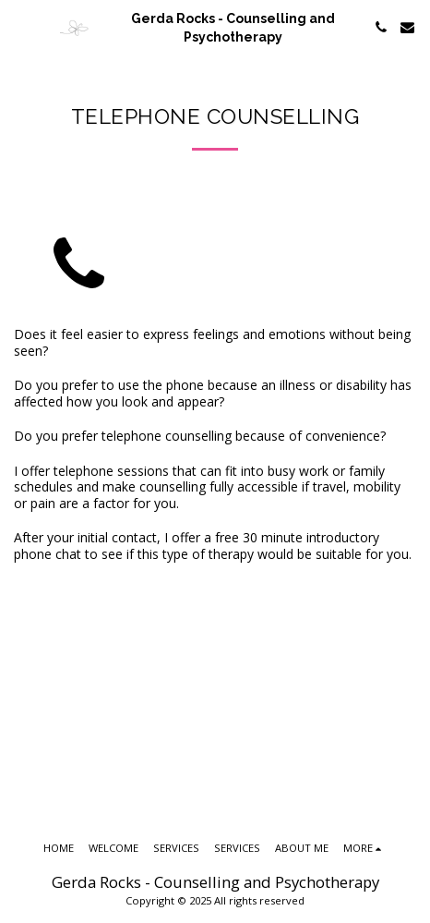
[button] (20, 26)
